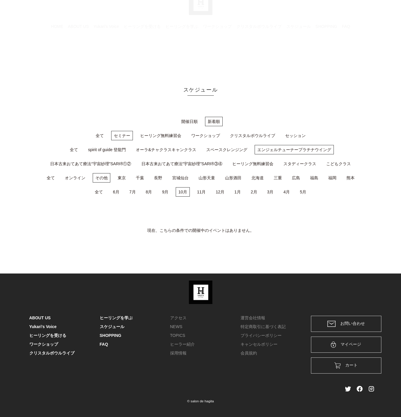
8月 (149, 192)
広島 (296, 177)
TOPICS (177, 335)
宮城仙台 (180, 177)
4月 (286, 192)
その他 (101, 177)
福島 (314, 177)
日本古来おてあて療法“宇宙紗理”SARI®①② (90, 163)
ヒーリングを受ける (142, 54)
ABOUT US (78, 54)
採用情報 (178, 353)
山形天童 (207, 177)
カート (308, 12)
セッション (295, 135)
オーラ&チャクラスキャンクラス (166, 149)
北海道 (257, 177)
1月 (237, 192)
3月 (270, 192)
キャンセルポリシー (259, 344)
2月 (254, 192)
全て (100, 135)
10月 (182, 192)
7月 (132, 192)
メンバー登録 (362, 12)
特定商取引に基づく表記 (263, 327)
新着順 (214, 121)
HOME (57, 54)
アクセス (178, 318)
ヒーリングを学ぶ (181, 54)
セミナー (122, 135)
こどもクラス (338, 163)
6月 (116, 192)
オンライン (75, 177)
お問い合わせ (346, 324)
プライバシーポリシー (261, 335)
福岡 (332, 177)
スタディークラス (299, 163)
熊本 (350, 177)
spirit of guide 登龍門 (107, 149)
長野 (158, 177)
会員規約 (249, 353)
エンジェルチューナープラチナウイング (294, 149)
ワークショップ (217, 54)
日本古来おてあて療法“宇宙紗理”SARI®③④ (181, 163)
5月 (303, 192)
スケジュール (298, 54)
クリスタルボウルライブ (259, 54)
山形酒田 (233, 177)
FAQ (346, 54)
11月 (201, 192)
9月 (165, 192)
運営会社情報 (253, 318)
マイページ (346, 345)
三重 (278, 177)
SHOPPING (326, 54)
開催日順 (189, 121)
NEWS (176, 327)
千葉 (140, 177)
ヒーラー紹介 (182, 344)
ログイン (331, 12)
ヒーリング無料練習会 (160, 135)
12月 (220, 192)
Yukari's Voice (106, 54)
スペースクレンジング (226, 149)
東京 (122, 177)
